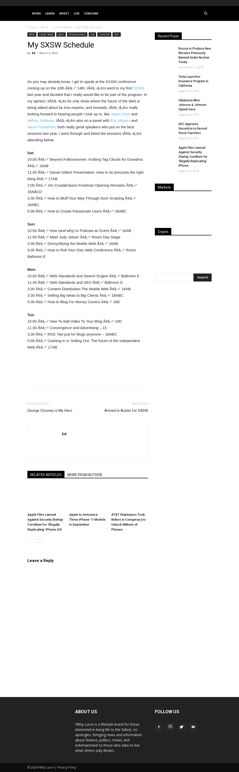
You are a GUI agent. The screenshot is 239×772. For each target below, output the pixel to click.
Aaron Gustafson (41, 127)
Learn (50, 13)
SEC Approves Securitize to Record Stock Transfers (193, 128)
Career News (62, 27)
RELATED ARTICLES (45, 475)
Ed (33, 53)
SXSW (138, 88)
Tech (116, 34)
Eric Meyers (120, 120)
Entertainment (77, 34)
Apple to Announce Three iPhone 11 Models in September (87, 519)
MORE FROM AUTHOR (84, 475)
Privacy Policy (66, 767)
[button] (206, 13)
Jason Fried (120, 114)
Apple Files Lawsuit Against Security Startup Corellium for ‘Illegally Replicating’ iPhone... (193, 156)
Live (76, 13)
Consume (91, 13)
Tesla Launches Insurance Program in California (193, 81)
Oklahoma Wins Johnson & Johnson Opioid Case (192, 105)
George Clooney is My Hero (49, 410)
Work (36, 13)
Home (31, 27)
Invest (64, 13)
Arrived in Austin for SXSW (126, 410)
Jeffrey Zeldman (40, 120)
